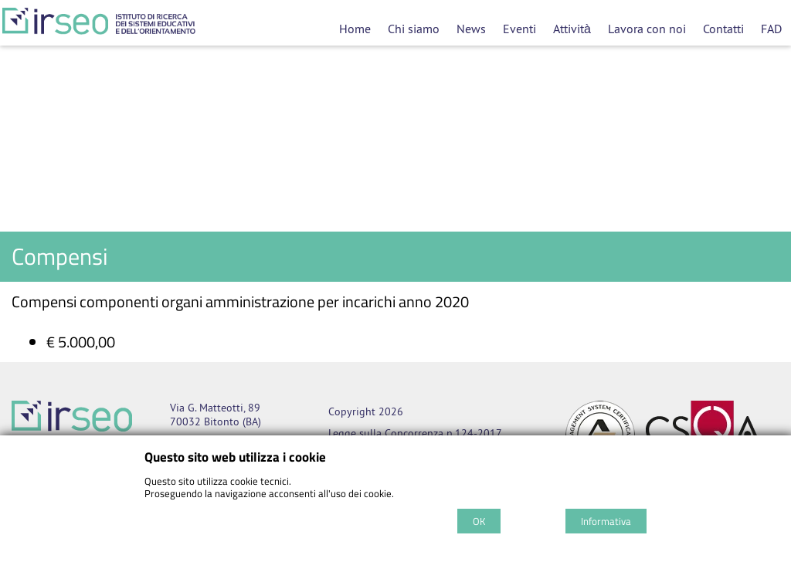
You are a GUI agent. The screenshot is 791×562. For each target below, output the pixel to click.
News (471, 28)
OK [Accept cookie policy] (479, 521)
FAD (771, 28)
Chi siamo (414, 28)
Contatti (723, 28)
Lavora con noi (647, 28)
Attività (572, 28)
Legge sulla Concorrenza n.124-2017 (415, 433)
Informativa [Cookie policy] (606, 521)
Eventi (519, 28)
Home (355, 28)
